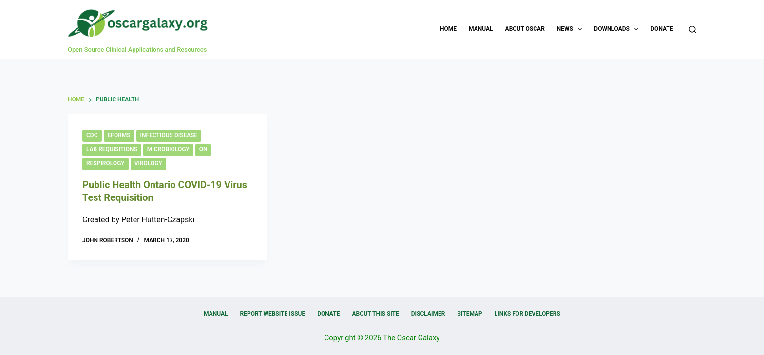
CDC (92, 135)
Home (448, 28)
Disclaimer (428, 313)
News (571, 29)
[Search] (692, 29)
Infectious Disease (169, 135)
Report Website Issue (273, 313)
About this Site (375, 313)
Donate (661, 28)
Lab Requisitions (111, 149)
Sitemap (469, 313)
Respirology (105, 163)
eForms (119, 135)
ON (203, 149)
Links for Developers (527, 313)
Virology (148, 163)
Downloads (618, 29)
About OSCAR (525, 28)
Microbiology (168, 149)
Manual (481, 28)
